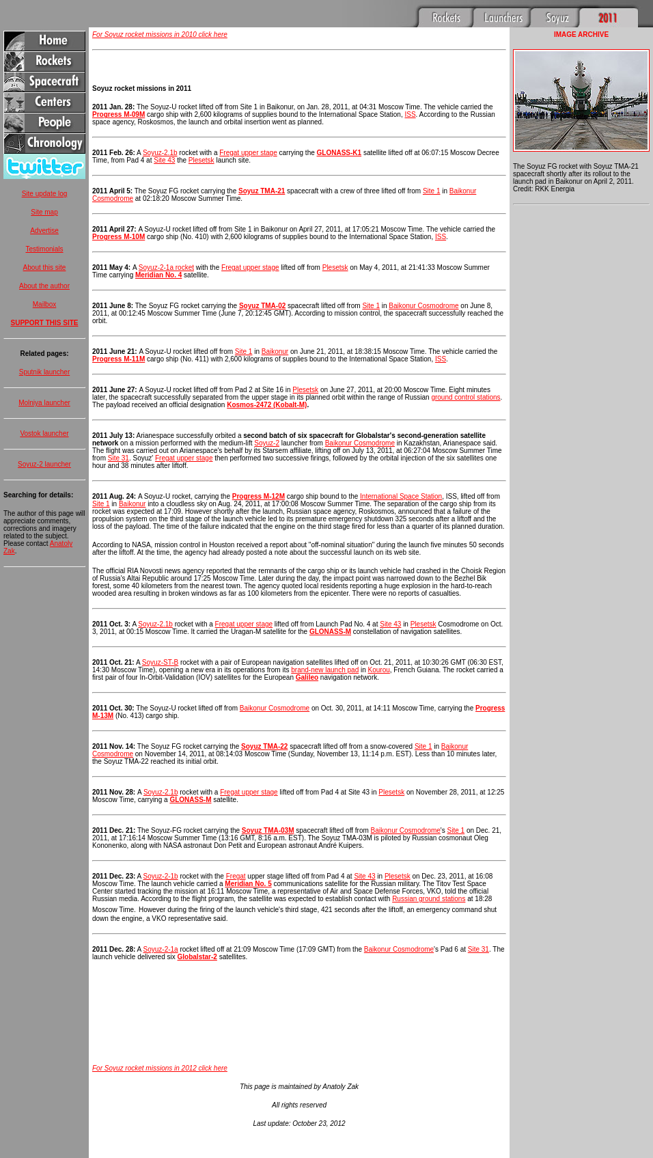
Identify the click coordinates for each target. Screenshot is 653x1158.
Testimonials (44, 249)
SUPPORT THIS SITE (45, 323)
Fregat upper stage (248, 152)
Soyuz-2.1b (160, 152)
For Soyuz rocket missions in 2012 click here (159, 1068)
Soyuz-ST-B (160, 662)
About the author (44, 286)
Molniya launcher (44, 402)
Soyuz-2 (266, 443)
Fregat (236, 876)
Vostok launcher (44, 433)
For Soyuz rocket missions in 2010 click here (159, 34)
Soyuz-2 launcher (44, 464)
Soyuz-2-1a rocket (166, 267)
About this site (44, 267)
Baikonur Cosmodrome (423, 305)
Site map (44, 212)
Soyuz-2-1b (160, 876)
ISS (409, 114)
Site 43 (164, 160)
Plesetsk (201, 160)
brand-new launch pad (325, 670)
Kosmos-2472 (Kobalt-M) (267, 405)
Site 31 (118, 458)
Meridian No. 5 (248, 883)
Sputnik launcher (44, 372)
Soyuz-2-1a (160, 949)
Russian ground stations (428, 898)
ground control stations (465, 397)
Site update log (45, 193)
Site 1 (432, 191)
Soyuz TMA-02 (262, 305)
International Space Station (401, 496)
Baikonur (275, 351)
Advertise (44, 230)
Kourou (379, 670)
